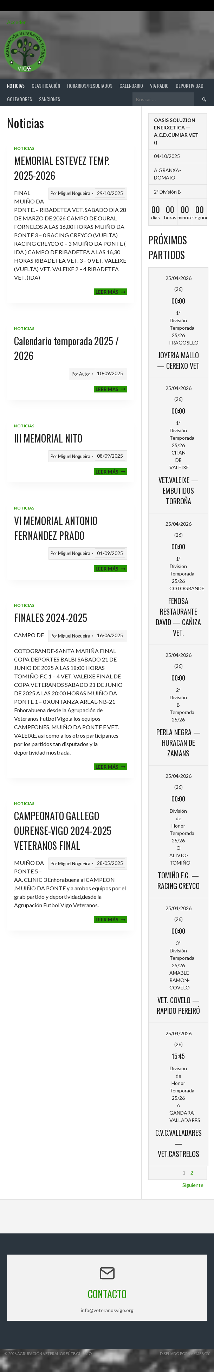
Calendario (131, 85)
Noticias (16, 85)
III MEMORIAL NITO (48, 438)
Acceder (16, 22)
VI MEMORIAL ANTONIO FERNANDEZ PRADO (55, 528)
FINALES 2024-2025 (50, 617)
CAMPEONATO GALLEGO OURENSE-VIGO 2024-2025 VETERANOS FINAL (62, 831)
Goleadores (19, 99)
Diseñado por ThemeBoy (185, 1353)
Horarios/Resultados (89, 85)
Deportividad (189, 85)
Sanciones (49, 99)
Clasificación (46, 85)
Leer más (111, 291)
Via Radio (159, 85)
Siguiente (192, 1185)
